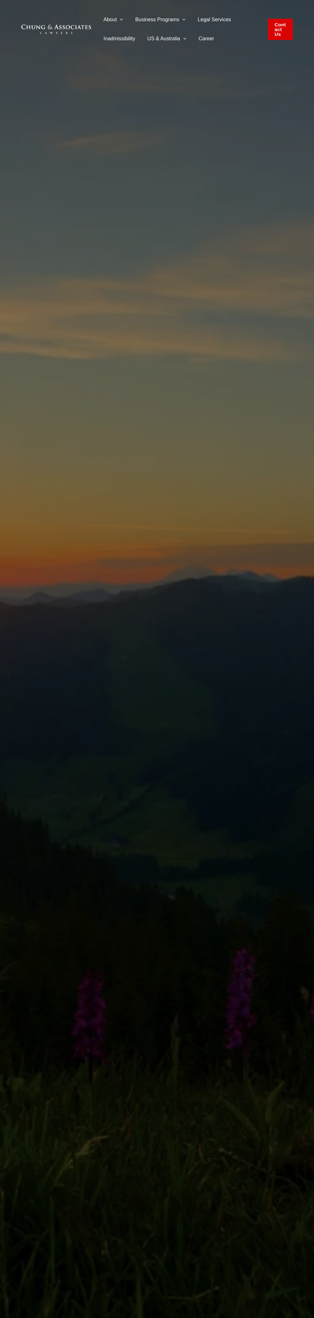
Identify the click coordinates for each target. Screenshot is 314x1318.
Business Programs (157, 19)
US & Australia (163, 38)
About (112, 19)
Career (201, 38)
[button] (119, 19)
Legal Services (209, 19)
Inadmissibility (118, 38)
